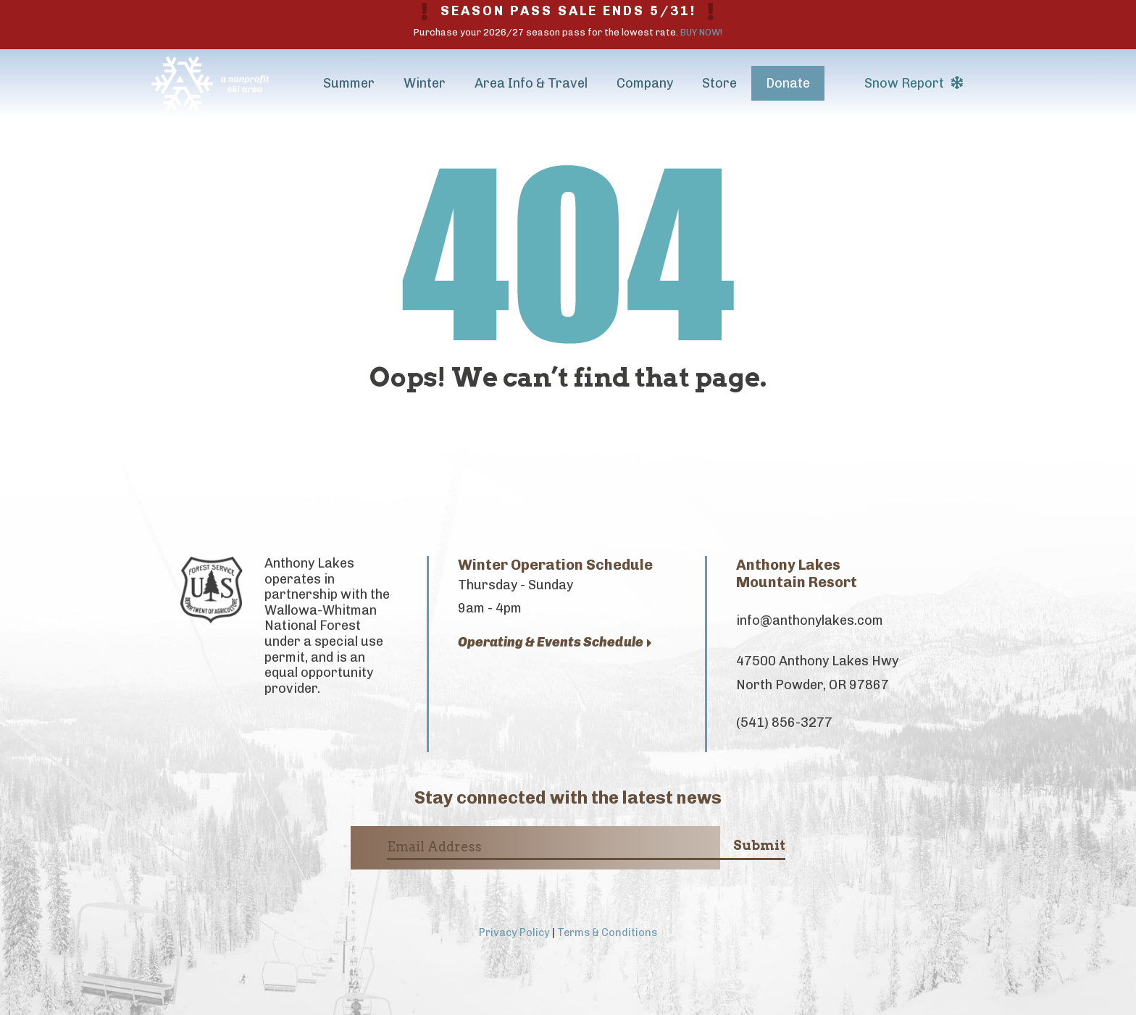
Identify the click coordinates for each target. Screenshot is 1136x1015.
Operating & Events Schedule (555, 642)
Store (719, 83)
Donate (788, 83)
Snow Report (913, 83)
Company (645, 83)
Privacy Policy (514, 932)
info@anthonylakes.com (809, 620)
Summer (349, 83)
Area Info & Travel (531, 83)
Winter (425, 83)
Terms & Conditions (607, 932)
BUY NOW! (701, 32)
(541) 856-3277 (784, 722)
